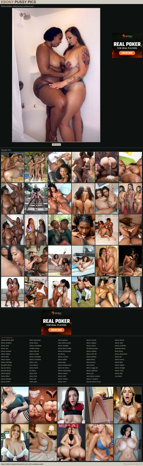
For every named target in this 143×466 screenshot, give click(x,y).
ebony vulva (119, 370)
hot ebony (61, 354)
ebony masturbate (64, 370)
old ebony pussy (92, 348)
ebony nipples (91, 343)
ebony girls (33, 382)
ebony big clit (34, 351)
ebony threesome (121, 354)
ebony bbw (5, 357)
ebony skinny (119, 340)
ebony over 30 (91, 354)
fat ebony (32, 370)
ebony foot (33, 376)
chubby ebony (34, 348)
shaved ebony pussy (93, 382)
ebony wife (119, 373)
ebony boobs (5, 382)
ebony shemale (6, 362)
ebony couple (34, 354)
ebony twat (119, 362)
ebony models (63, 379)
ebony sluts (119, 343)
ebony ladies (62, 359)
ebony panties (91, 357)
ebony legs (62, 362)
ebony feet (33, 373)
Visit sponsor (56, 144)
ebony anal (5, 346)
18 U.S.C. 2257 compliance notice (32, 464)
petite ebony (90, 359)
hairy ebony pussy (64, 343)
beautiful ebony (6, 365)
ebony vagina (119, 365)
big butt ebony (6, 370)
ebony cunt (33, 362)
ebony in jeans (63, 357)
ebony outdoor (91, 351)
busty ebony (33, 343)
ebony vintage (120, 368)
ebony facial (33, 368)
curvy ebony (33, 365)
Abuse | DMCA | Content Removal (11, 464)
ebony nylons (91, 346)
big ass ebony (6, 368)
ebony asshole (6, 351)
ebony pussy (90, 362)
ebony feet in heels (64, 348)
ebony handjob (63, 346)
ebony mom (62, 382)
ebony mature (63, 373)
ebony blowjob (6, 379)
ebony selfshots (91, 370)
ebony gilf (32, 379)
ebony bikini (5, 376)
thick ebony (119, 351)
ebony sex (90, 373)
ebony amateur (6, 343)
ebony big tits (5, 373)
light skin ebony (63, 368)
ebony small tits (120, 346)
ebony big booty (35, 340)
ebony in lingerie (92, 379)
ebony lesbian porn (64, 365)
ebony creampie (35, 357)
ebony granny (63, 340)
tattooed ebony (120, 348)
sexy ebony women (93, 376)
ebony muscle (91, 340)
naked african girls (7, 340)
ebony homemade (64, 351)
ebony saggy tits (92, 368)
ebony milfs (62, 376)
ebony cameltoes (35, 346)
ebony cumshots (35, 359)
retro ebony (90, 365)
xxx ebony (118, 376)
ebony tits (118, 357)
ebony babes (5, 354)
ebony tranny (119, 359)
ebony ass (4, 348)
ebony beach (5, 359)
